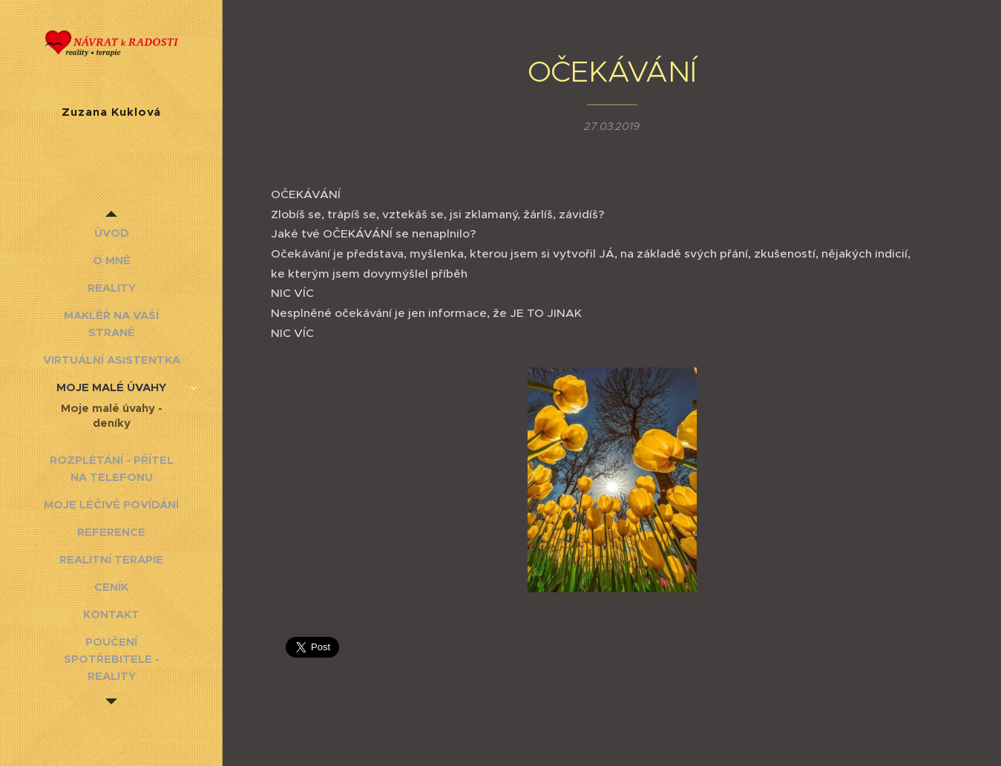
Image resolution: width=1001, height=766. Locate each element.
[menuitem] (111, 232)
